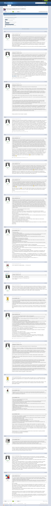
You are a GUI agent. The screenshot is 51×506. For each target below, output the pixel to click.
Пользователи (14, 5)
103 (10, 11)
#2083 (46, 81)
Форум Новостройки (5, 503)
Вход (42, 0)
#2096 (46, 374)
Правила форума (42, 503)
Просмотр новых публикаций (41, 5)
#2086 (46, 160)
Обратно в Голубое (45, 501)
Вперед (18, 11)
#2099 (46, 453)
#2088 (46, 194)
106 (14, 11)
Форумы (9, 5)
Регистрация (45, 0)
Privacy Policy (46, 503)
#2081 (46, 31)
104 (11, 11)
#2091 (46, 271)
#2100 (46, 472)
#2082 (46, 49)
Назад (5, 11)
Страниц (8, 11)
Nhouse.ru (5, 5)
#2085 (46, 134)
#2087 (46, 176)
